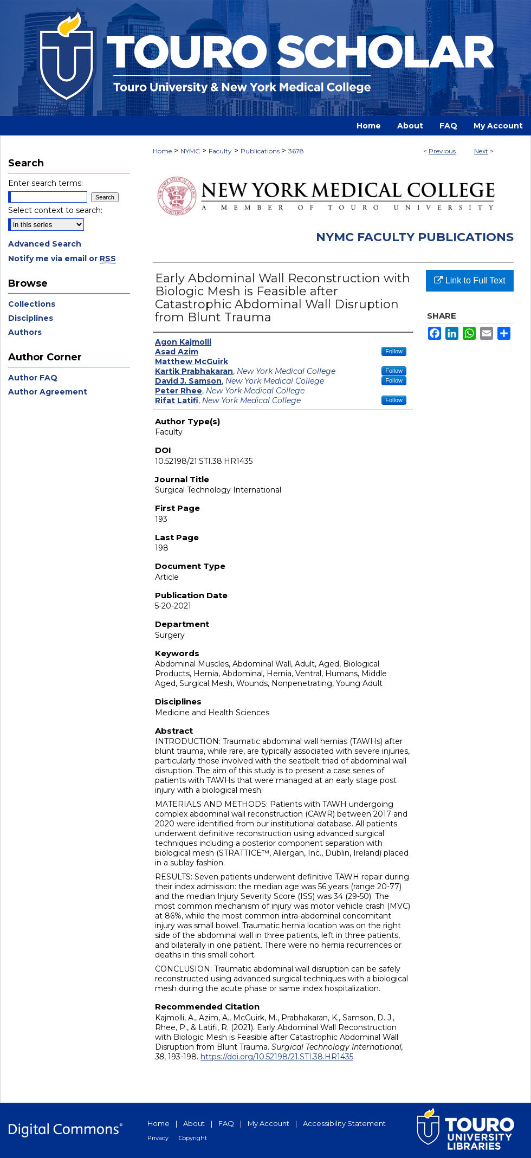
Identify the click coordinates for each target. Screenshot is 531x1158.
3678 (296, 151)
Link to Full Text (469, 280)
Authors (25, 332)
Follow (394, 351)
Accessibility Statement (344, 1123)
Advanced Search (44, 244)
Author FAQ (32, 378)
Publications (260, 151)
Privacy (158, 1138)
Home (162, 151)
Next (481, 151)
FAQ (226, 1123)
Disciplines (30, 318)
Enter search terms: (45, 183)
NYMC (190, 151)
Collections (31, 304)
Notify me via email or (62, 258)
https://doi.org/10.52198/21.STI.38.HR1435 (276, 1057)
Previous (442, 151)
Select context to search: (55, 210)
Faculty (220, 151)
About (194, 1123)
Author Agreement (47, 392)
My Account (268, 1123)
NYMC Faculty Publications (415, 237)
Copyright (193, 1138)
